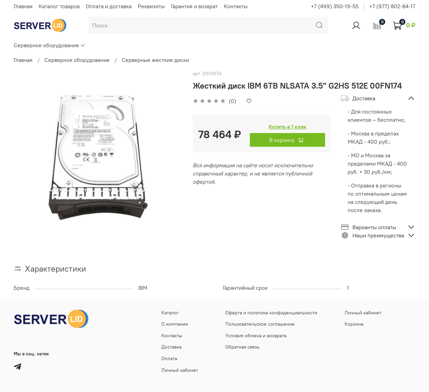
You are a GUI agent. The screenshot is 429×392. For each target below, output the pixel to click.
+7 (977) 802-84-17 (392, 6)
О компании (174, 324)
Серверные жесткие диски (155, 59)
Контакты (235, 6)
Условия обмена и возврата (255, 335)
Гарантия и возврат (194, 6)
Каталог (170, 313)
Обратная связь (242, 347)
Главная (23, 6)
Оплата (169, 358)
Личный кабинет (179, 370)
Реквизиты (151, 6)
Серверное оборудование (49, 45)
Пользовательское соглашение (260, 324)
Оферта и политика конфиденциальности (271, 313)
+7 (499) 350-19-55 (335, 6)
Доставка (171, 347)
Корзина (354, 324)
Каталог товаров (59, 6)
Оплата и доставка (109, 6)
